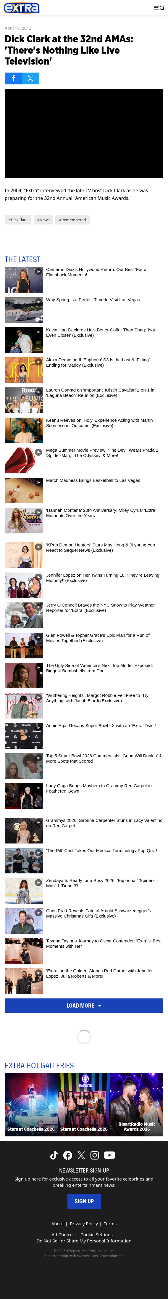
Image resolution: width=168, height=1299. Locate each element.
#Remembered (72, 219)
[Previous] (10, 1103)
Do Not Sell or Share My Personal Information (84, 1241)
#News (43, 219)
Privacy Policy (84, 1223)
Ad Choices (63, 1234)
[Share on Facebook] (13, 78)
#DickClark (18, 219)
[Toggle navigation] (157, 8)
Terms (110, 1223)
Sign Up (84, 1201)
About (57, 1223)
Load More (84, 1005)
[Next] (157, 1103)
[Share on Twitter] (30, 78)
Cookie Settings (96, 1234)
